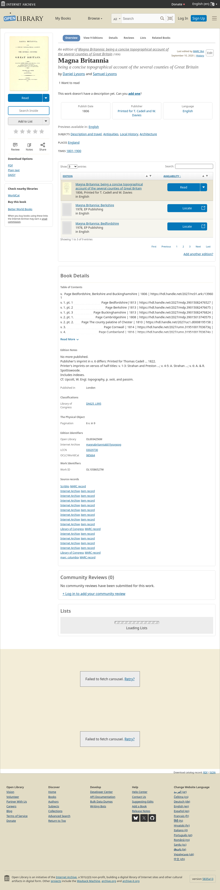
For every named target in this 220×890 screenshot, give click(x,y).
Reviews (129, 38)
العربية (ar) (180, 792)
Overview (71, 38)
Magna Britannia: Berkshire (95, 205)
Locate (187, 208)
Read (25, 98)
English (188, 111)
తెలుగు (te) (180, 849)
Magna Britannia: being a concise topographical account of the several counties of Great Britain (109, 186)
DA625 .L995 (93, 403)
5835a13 (207, 879)
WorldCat (14, 195)
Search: (189, 166)
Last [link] (208, 246)
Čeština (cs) (181, 797)
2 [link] (183, 246)
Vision (10, 792)
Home (52, 792)
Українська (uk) (184, 854)
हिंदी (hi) (178, 821)
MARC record (78, 486)
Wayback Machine (88, 881)
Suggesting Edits (142, 801)
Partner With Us (16, 801)
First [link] (153, 246)
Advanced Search (59, 816)
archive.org (109, 881)
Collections (55, 811)
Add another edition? (198, 254)
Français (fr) (181, 816)
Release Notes (141, 811)
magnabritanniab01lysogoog (103, 444)
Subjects (53, 806)
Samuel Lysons (105, 73)
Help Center (139, 792)
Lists (143, 38)
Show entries (73, 166)
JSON (212, 772)
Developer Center (101, 792)
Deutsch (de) (182, 801)
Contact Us (139, 797)
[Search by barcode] (170, 18)
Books (52, 797)
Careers (11, 806)
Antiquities (110, 134)
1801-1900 (73, 151)
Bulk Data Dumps (101, 801)
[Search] (140, 18)
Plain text (14, 170)
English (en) (181, 806)
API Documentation (102, 797)
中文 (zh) (179, 859)
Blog (9, 811)
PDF (10, 165)
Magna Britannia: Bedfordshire (97, 223)
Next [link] (198, 246)
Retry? (130, 679)
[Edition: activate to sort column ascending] (111, 176)
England (73, 142)
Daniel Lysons (74, 73)
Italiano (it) (181, 830)
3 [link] (189, 246)
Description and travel (86, 134)
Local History (129, 134)
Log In (183, 18)
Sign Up (198, 18)
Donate (178, 4)
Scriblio (64, 486)
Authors (53, 801)
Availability (172, 176)
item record (88, 491)
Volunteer (12, 797)
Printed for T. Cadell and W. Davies (137, 113)
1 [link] (176, 246)
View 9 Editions (93, 38)
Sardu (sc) (180, 845)
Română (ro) (182, 840)
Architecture (148, 134)
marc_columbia (69, 557)
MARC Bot (198, 51)
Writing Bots (98, 806)
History (200, 55)
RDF (205, 772)
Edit (209, 53)
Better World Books (20, 209)
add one (134, 94)
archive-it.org (131, 881)
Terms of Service (17, 816)
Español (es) (181, 811)
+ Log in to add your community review (94, 593)
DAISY (11, 175)
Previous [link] (166, 246)
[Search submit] (162, 18)
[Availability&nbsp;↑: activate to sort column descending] (187, 176)
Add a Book (139, 806)
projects (56, 881)
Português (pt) (183, 835)
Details (113, 38)
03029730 (92, 450)
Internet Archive (70, 491)
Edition (68, 176)
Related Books (161, 38)
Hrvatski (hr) (182, 825)
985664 (90, 455)
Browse (90, 18)
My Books (63, 18)
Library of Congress (72, 529)
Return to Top (57, 821)
